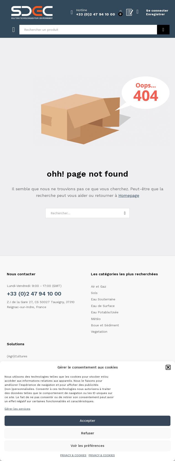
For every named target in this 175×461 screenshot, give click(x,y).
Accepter (87, 421)
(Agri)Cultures (17, 356)
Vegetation (99, 331)
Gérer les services (17, 408)
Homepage (128, 195)
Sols (94, 293)
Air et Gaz (98, 286)
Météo (96, 319)
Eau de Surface (103, 306)
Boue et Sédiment (105, 325)
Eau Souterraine (103, 299)
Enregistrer (155, 14)
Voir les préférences (87, 446)
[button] (168, 367)
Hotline (81, 10)
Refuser (87, 433)
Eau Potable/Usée (104, 312)
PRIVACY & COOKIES (73, 455)
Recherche (163, 29)
